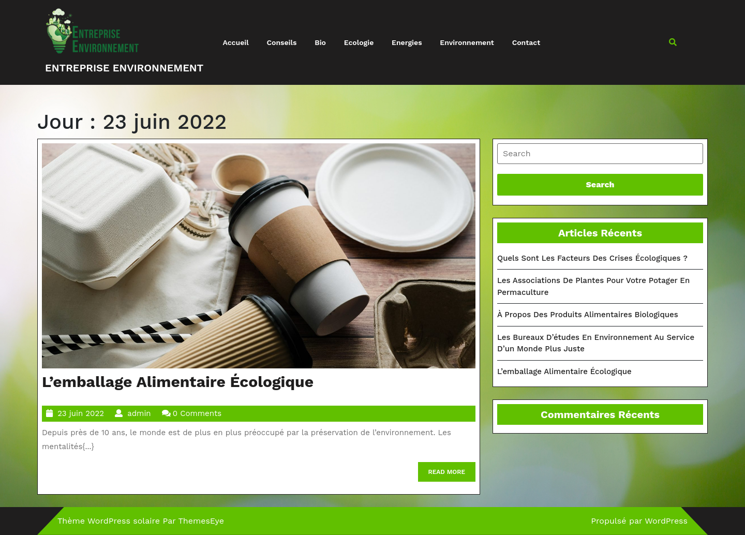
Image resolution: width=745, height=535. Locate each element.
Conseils (281, 42)
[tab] (600, 153)
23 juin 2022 (80, 413)
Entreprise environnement (124, 68)
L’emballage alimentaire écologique (178, 382)
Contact (526, 42)
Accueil (236, 42)
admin (139, 413)
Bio (320, 42)
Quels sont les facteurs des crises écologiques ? (592, 258)
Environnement (467, 42)
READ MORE (451, 474)
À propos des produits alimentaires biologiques (587, 314)
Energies (407, 42)
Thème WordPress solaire (108, 521)
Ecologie (359, 42)
